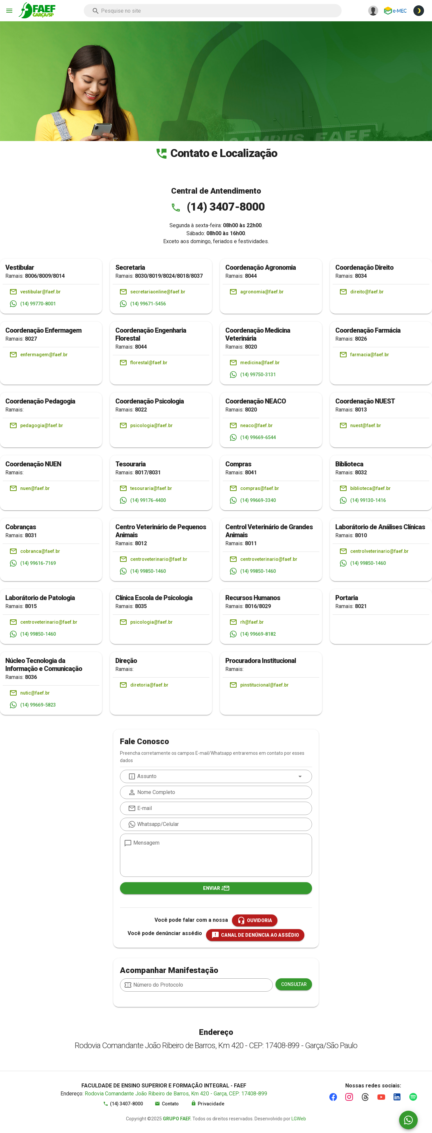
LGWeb (298, 1118)
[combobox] (213, 10)
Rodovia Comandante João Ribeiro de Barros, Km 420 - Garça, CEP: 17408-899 (176, 1093)
